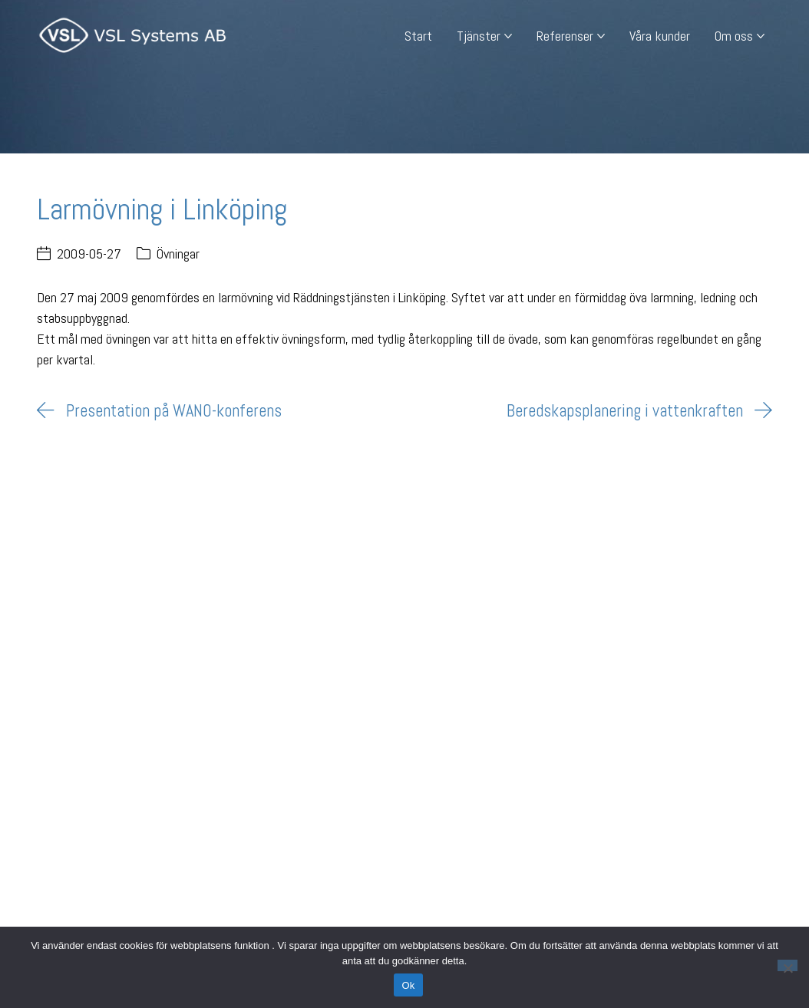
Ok (407, 985)
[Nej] (787, 965)
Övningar (178, 253)
